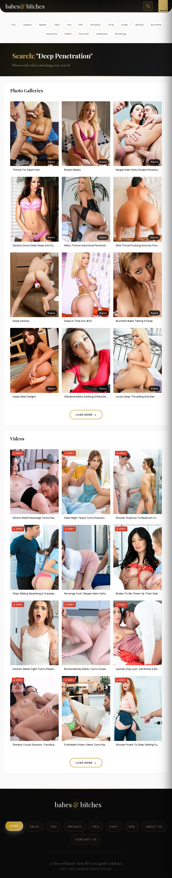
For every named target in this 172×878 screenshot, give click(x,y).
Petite (68, 34)
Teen (57, 24)
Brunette (156, 24)
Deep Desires (21, 321)
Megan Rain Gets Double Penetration (139, 169)
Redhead (101, 34)
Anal (111, 24)
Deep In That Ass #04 (78, 321)
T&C (53, 826)
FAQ (96, 826)
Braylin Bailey (72, 169)
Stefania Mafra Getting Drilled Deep (86, 396)
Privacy (75, 826)
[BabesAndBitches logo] (86, 806)
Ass (69, 24)
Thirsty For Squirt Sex (26, 169)
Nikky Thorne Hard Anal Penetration (86, 245)
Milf (81, 24)
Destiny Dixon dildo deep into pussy (35, 245)
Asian (124, 24)
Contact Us (86, 839)
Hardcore (51, 34)
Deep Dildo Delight (24, 396)
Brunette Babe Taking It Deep (134, 321)
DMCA (34, 826)
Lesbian (27, 24)
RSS (132, 826)
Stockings (120, 34)
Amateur (95, 24)
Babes (42, 24)
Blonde (139, 24)
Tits (13, 24)
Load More (86, 414)
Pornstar (84, 34)
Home (14, 826)
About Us (154, 826)
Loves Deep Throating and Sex (135, 396)
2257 (114, 826)
